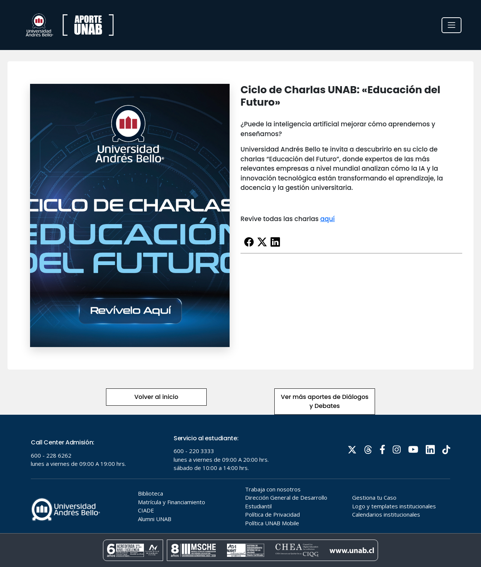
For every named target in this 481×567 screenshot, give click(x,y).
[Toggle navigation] (451, 25)
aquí (327, 218)
